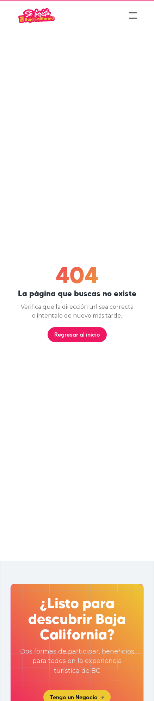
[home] (36, 15)
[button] (133, 15)
